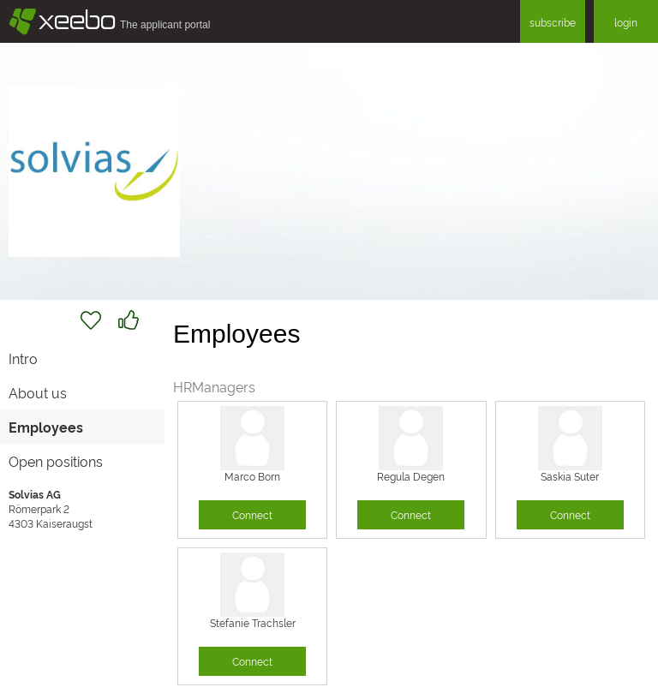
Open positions (56, 460)
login (625, 22)
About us (38, 392)
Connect (252, 514)
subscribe (552, 22)
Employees (46, 426)
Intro (23, 358)
